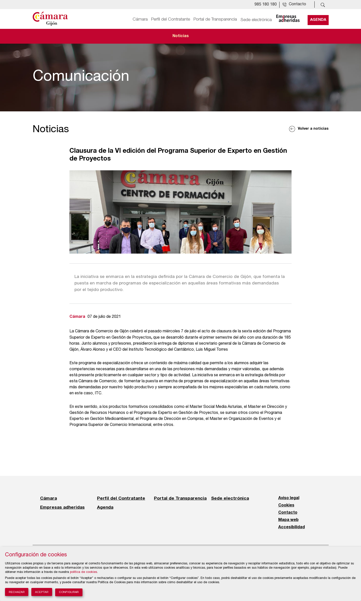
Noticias (180, 36)
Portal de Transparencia (215, 19)
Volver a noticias (313, 128)
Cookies (286, 505)
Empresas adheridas (62, 507)
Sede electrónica (256, 19)
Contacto (287, 512)
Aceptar (42, 591)
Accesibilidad (291, 527)
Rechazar (17, 591)
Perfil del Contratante (170, 19)
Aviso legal (288, 498)
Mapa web (288, 520)
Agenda (318, 19)
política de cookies (83, 572)
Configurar (69, 592)
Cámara (140, 19)
